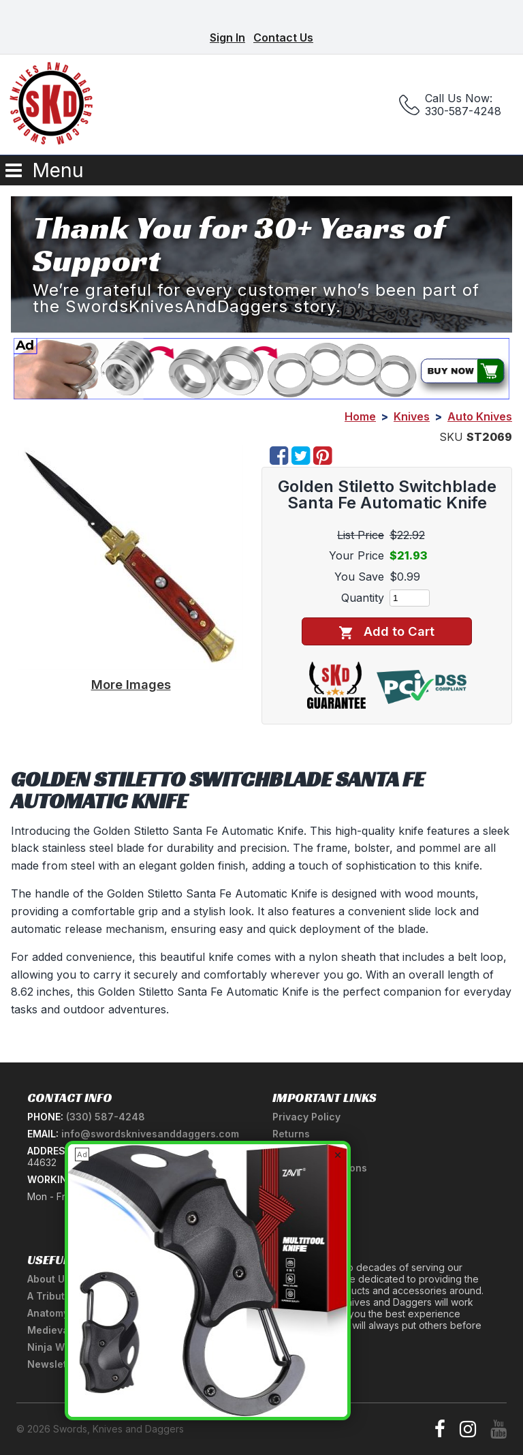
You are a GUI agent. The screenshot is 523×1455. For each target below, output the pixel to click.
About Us (48, 1279)
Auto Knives (479, 416)
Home (360, 416)
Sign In (227, 37)
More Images (131, 684)
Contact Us (283, 37)
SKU (451, 437)
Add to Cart (386, 631)
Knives (412, 416)
